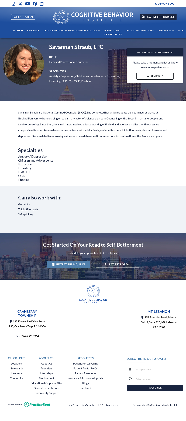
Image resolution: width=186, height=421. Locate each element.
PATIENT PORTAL (23, 16)
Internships (46, 373)
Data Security (87, 404)
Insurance (16, 373)
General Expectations (46, 388)
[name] (158, 369)
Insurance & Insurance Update (85, 378)
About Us (46, 363)
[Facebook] (35, 3)
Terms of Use (112, 404)
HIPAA (100, 404)
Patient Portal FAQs (85, 368)
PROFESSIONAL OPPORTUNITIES (113, 32)
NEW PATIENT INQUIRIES (68, 264)
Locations (17, 363)
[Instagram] (13, 3)
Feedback (85, 388)
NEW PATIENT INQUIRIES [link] (158, 16)
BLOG (181, 30)
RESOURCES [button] (166, 30)
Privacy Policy (71, 404)
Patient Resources (85, 373)
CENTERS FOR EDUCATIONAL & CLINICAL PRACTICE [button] (72, 30)
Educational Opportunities (46, 383)
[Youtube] (27, 3)
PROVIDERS (33, 30)
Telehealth (17, 368)
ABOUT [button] (17, 30)
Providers (46, 368)
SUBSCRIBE (155, 387)
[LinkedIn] (41, 3)
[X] (20, 3)
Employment (46, 378)
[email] (158, 378)
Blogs (85, 383)
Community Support (47, 393)
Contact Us (16, 378)
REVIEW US (155, 76)
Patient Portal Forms (85, 363)
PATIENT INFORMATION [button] (140, 30)
